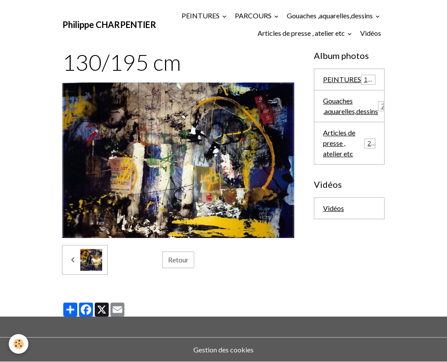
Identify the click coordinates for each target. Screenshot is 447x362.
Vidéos (370, 33)
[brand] (109, 24)
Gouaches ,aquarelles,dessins (330, 15)
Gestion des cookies (223, 349)
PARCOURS (254, 15)
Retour (178, 259)
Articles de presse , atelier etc (302, 33)
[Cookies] (18, 344)
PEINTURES (201, 15)
